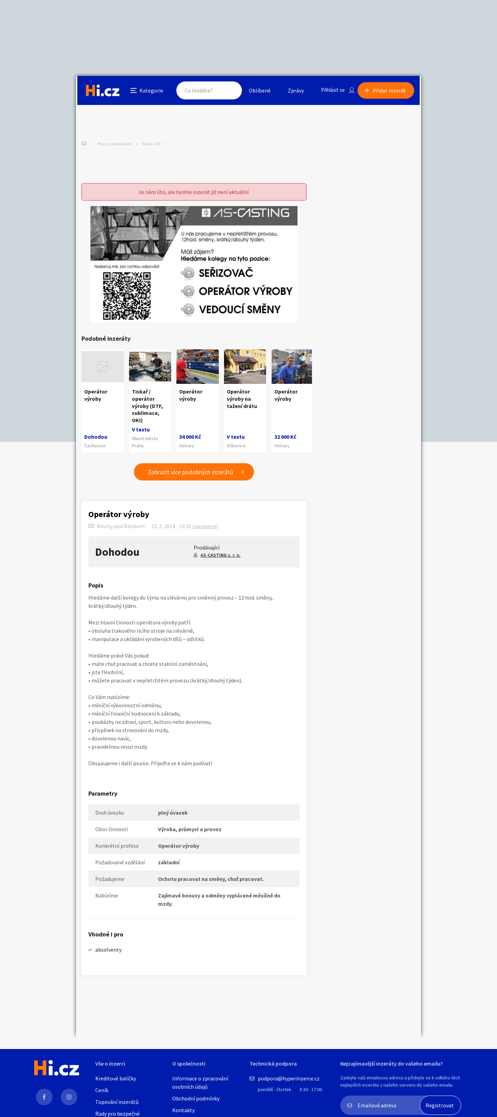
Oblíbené (253, 91)
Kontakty (183, 1110)
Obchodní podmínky (196, 1098)
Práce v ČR (151, 144)
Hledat (224, 91)
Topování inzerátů (117, 1101)
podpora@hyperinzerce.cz (289, 1078)
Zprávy (290, 91)
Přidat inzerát (390, 91)
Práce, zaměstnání (114, 144)
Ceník (101, 1090)
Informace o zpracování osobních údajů (200, 1082)
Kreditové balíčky (115, 1078)
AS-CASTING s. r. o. (221, 555)
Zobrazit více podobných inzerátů (190, 472)
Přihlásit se (328, 91)
